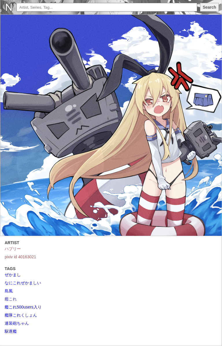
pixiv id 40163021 (20, 257)
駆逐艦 (11, 331)
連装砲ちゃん (17, 323)
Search (209, 7)
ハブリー (13, 248)
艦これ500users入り (23, 307)
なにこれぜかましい (23, 282)
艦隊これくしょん (21, 315)
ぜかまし (13, 274)
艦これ (11, 299)
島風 (9, 291)
